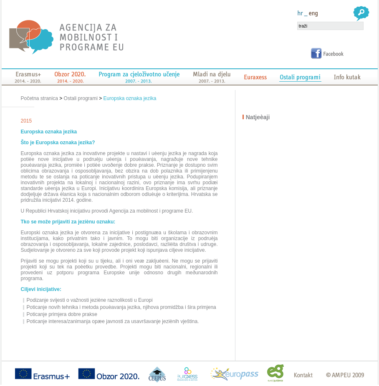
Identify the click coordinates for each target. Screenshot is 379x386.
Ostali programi (81, 98)
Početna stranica (40, 98)
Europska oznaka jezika (130, 98)
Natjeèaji (258, 117)
